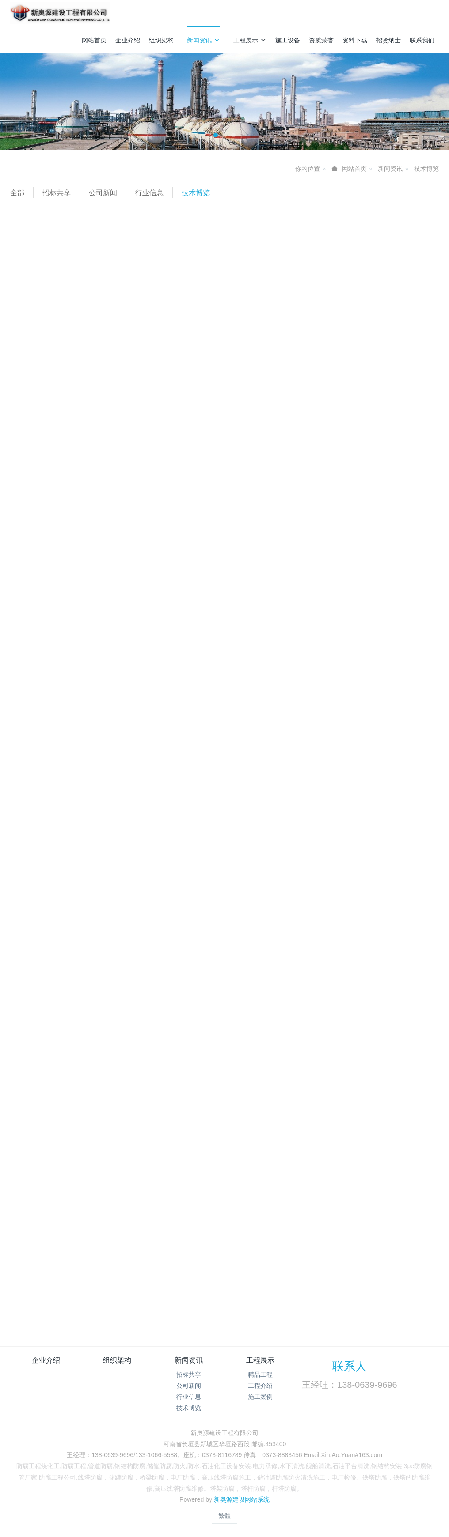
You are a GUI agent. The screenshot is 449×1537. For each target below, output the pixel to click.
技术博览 (426, 168)
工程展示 (249, 40)
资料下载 (354, 40)
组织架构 (161, 40)
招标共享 (56, 192)
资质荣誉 (321, 40)
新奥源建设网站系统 (242, 1499)
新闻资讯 (203, 40)
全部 (17, 192)
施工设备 (287, 40)
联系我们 (422, 40)
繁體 (224, 1515)
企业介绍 (127, 40)
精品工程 (260, 1374)
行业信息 (149, 192)
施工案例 (260, 1396)
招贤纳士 (388, 40)
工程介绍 (260, 1385)
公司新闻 (103, 192)
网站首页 (94, 40)
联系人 (349, 1366)
